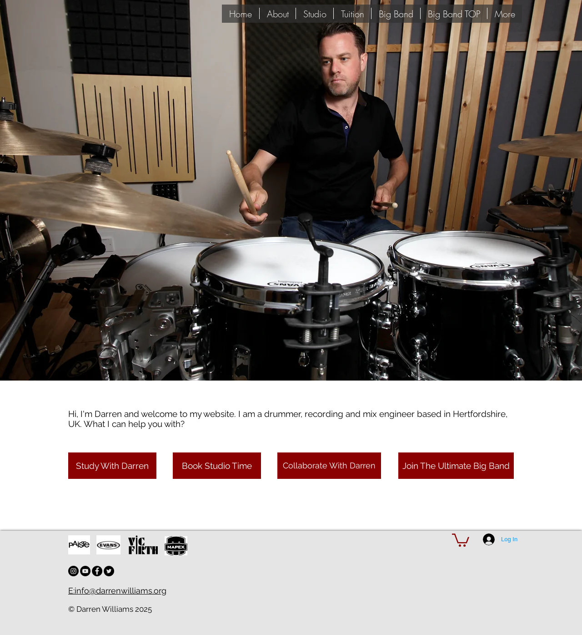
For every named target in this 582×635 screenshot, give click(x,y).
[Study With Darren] (112, 465)
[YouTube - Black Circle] (85, 571)
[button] (460, 539)
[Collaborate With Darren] (329, 465)
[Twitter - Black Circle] (109, 571)
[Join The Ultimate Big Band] (456, 465)
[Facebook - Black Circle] (97, 571)
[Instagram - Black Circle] (73, 571)
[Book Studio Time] (217, 465)
